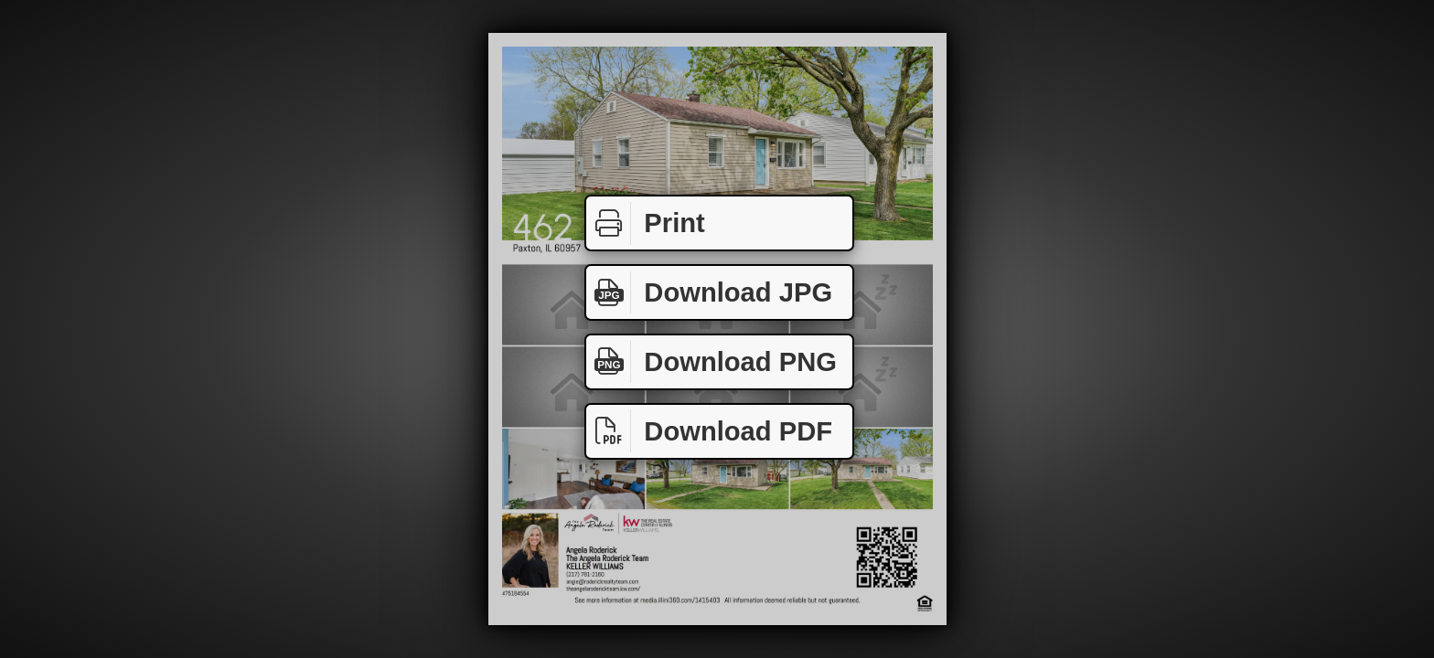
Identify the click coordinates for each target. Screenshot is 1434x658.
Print (645, 223)
